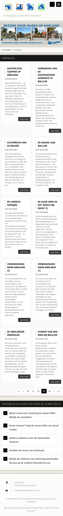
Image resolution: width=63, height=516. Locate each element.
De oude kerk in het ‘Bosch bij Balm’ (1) (47, 205)
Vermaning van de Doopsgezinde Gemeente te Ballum (47, 75)
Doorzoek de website (52, 4)
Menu (58, 4)
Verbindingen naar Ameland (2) (16, 267)
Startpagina (7, 50)
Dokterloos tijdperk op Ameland (14, 71)
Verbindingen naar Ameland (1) (47, 267)
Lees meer (24, 119)
